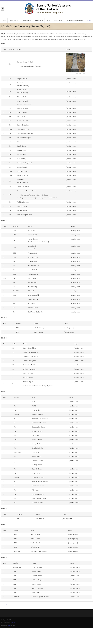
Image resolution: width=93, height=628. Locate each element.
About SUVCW (14, 20)
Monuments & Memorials (75, 20)
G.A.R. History (58, 20)
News (48, 20)
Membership (39, 20)
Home (4, 20)
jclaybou (12, 622)
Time (9, 625)
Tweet (5, 604)
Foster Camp (27, 20)
